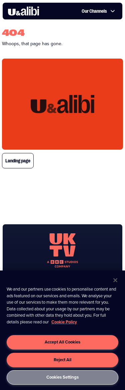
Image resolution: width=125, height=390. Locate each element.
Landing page (17, 160)
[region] (62, 330)
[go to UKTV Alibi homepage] (23, 11)
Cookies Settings (62, 377)
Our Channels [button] (98, 11)
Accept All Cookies (62, 342)
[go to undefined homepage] (62, 250)
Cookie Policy (64, 322)
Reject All (62, 360)
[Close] (115, 280)
